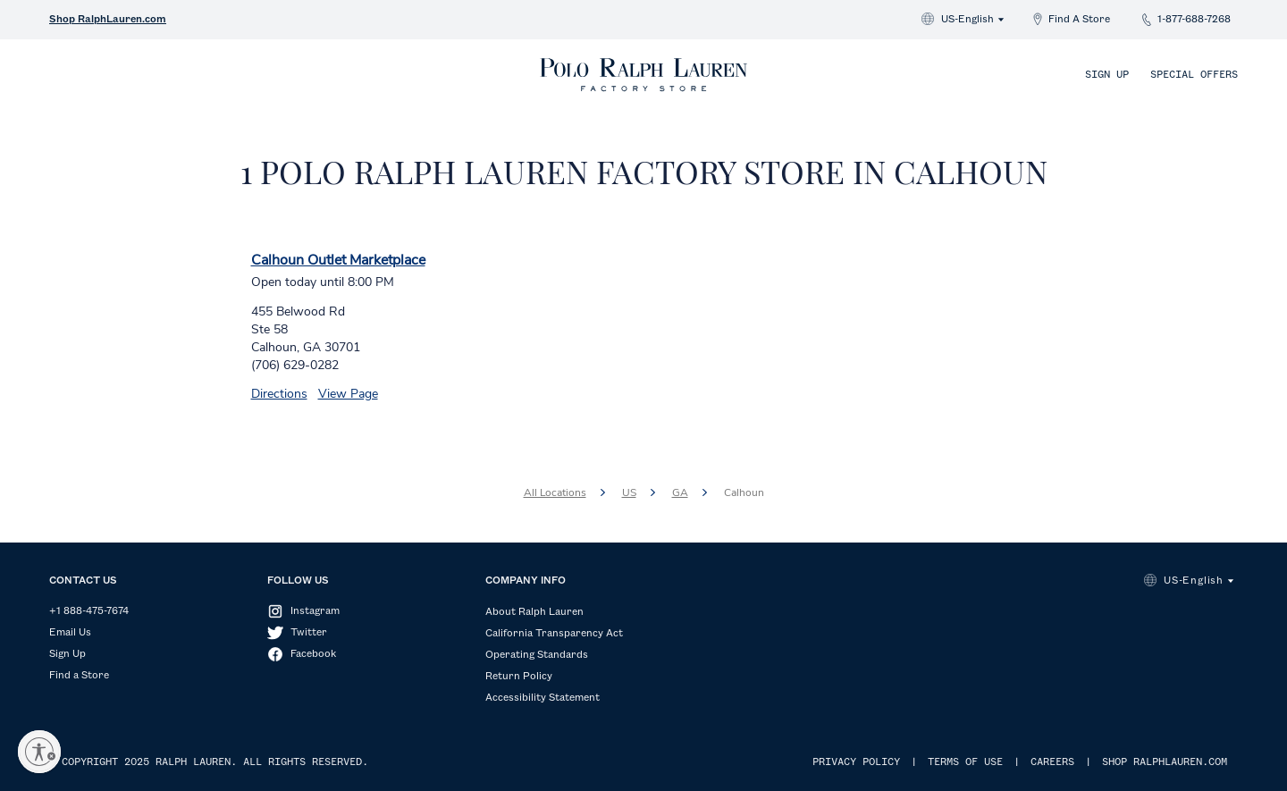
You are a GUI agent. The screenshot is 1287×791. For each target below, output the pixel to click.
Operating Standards (536, 655)
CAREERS (1052, 762)
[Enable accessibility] (39, 751)
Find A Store (1079, 19)
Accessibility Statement (542, 698)
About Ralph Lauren (534, 612)
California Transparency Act (554, 633)
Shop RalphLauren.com (107, 19)
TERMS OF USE (965, 762)
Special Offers (1194, 75)
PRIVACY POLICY (856, 762)
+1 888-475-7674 (89, 611)
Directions (279, 393)
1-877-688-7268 (1194, 19)
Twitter (308, 632)
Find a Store (79, 675)
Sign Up (1107, 75)
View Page (348, 393)
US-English (967, 19)
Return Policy (518, 676)
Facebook (313, 654)
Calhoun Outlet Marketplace (338, 260)
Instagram (315, 611)
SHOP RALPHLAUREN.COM (1164, 762)
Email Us (70, 632)
